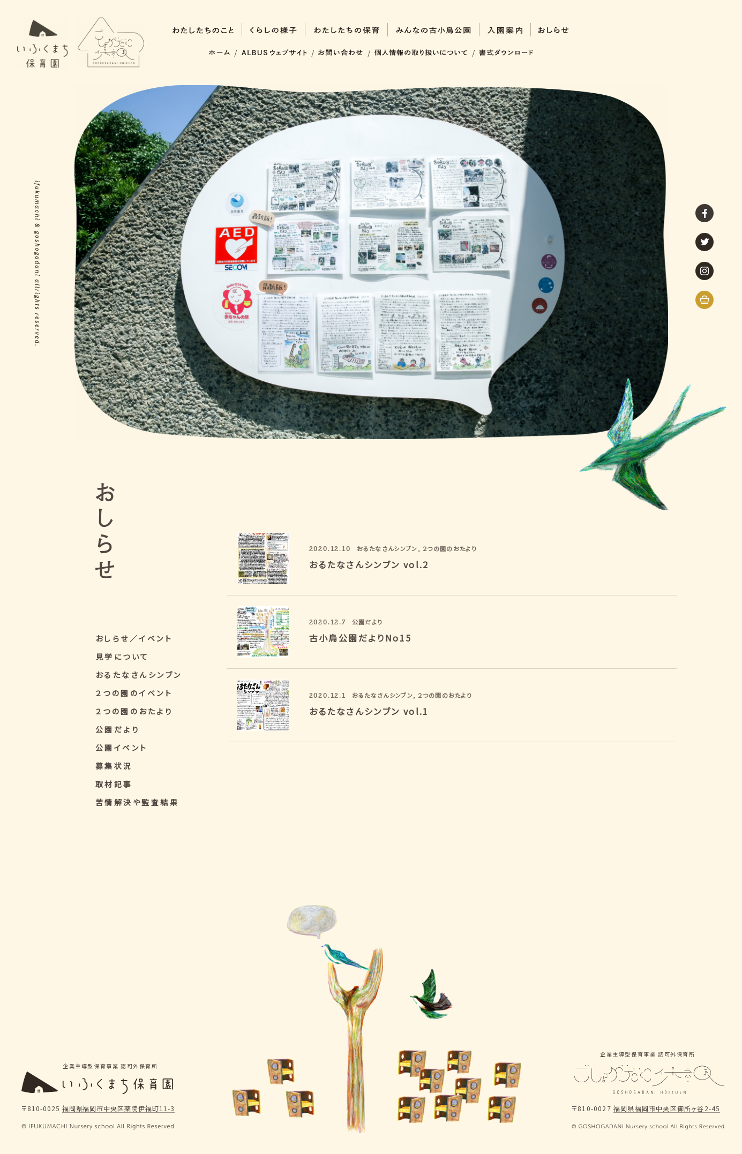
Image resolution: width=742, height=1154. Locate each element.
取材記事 (114, 784)
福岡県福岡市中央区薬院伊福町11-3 (118, 1109)
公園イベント (121, 747)
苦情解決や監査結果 (137, 802)
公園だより (117, 729)
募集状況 (114, 765)
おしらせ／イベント (134, 638)
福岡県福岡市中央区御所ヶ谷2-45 (666, 1109)
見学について (122, 656)
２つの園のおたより (134, 711)
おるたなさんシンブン (138, 674)
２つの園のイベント (134, 693)
